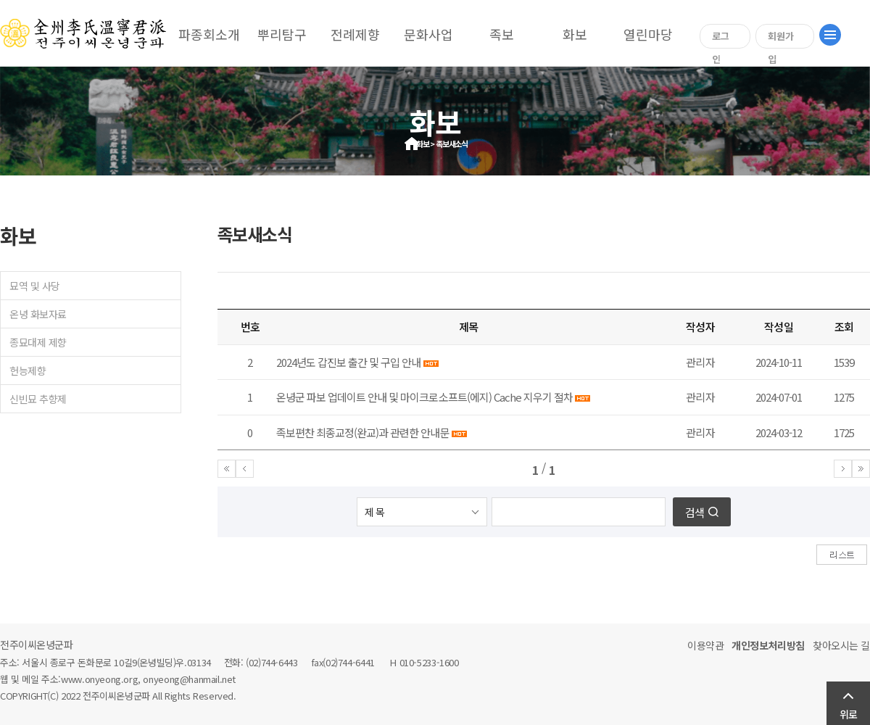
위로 (848, 714)
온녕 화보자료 (38, 314)
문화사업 (428, 34)
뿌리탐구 (282, 34)
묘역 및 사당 (34, 285)
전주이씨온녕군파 (36, 644)
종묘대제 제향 (38, 342)
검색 (694, 512)
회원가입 (781, 39)
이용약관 (705, 645)
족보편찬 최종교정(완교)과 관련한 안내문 (363, 432)
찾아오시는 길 (841, 645)
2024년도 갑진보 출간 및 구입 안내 (348, 362)
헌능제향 (27, 370)
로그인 (720, 39)
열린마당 (648, 34)
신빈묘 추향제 (38, 399)
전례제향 (355, 34)
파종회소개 (209, 34)
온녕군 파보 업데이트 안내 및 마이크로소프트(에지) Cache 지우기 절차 (425, 397)
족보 (501, 34)
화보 (575, 34)
